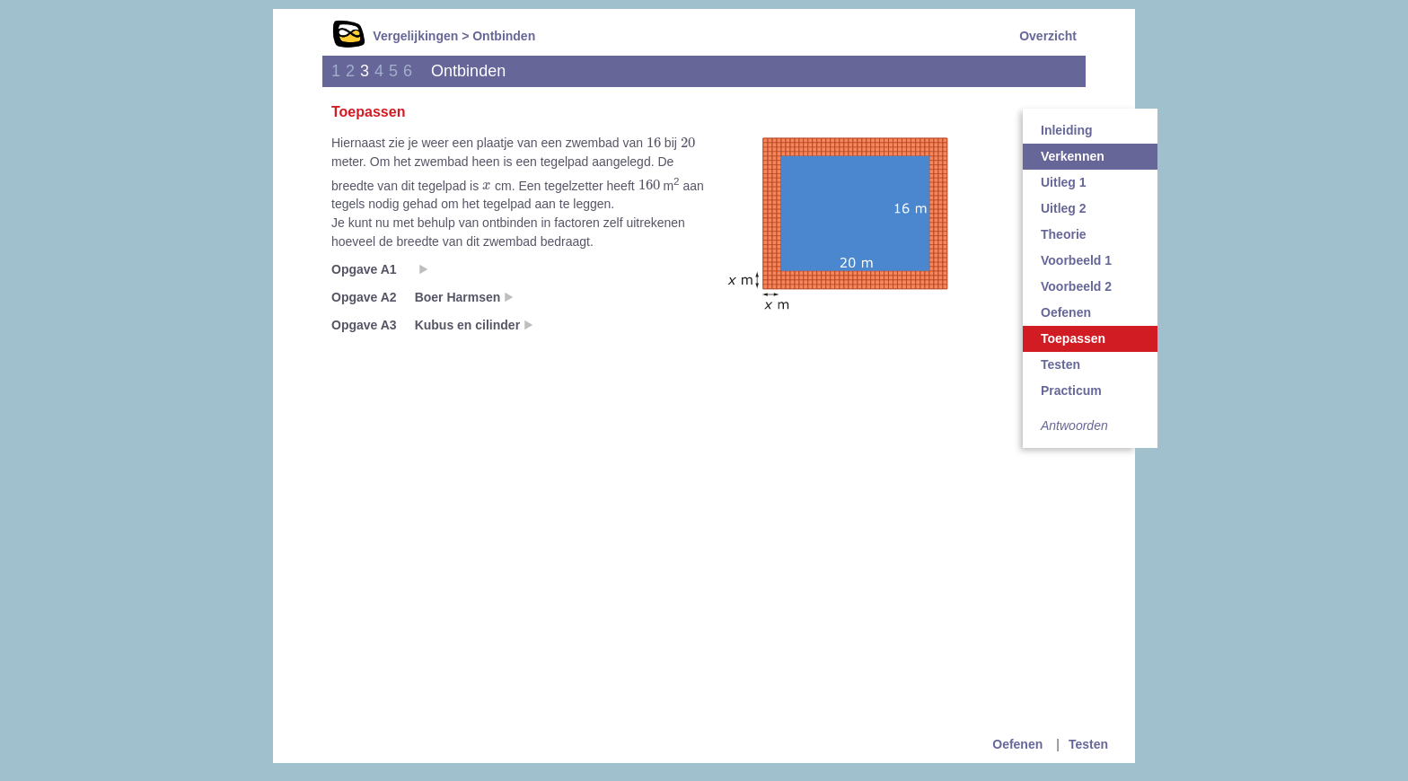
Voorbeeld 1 (1076, 260)
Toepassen (1073, 338)
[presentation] (654, 142)
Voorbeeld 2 (1076, 286)
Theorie (1064, 234)
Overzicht (1048, 36)
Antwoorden (1074, 425)
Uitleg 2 (1064, 208)
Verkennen (1072, 156)
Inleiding (1067, 130)
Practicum (1071, 390)
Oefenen (1066, 312)
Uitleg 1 (1064, 182)
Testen (1060, 364)
